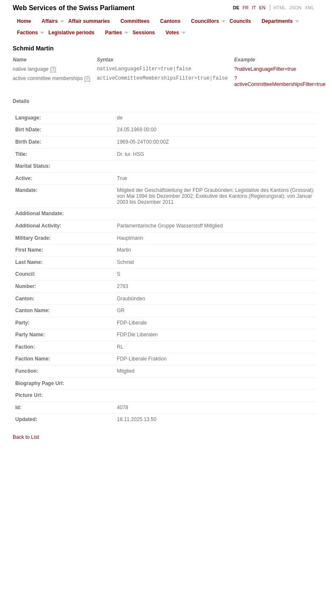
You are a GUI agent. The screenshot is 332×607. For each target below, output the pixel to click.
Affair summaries (89, 21)
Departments (277, 21)
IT (254, 7)
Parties (113, 33)
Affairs (50, 21)
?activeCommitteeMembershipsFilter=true (280, 83)
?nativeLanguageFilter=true (265, 69)
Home (24, 21)
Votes (172, 33)
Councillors (205, 21)
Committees (134, 21)
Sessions (144, 33)
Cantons (170, 21)
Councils (240, 21)
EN (262, 7)
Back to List (26, 438)
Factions (27, 33)
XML (309, 7)
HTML (279, 7)
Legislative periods (71, 33)
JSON (295, 7)
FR (246, 7)
